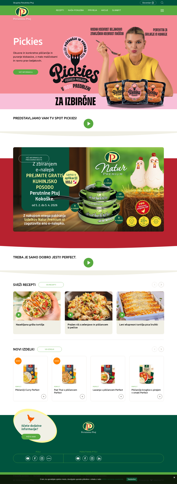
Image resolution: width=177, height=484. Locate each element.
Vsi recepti (51, 285)
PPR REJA (92, 10)
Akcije (104, 10)
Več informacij (26, 72)
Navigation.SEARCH (162, 2)
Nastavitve (132, 479)
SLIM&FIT (116, 10)
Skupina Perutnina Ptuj (23, 3)
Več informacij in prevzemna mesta (34, 159)
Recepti (60, 10)
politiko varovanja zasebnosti (112, 479)
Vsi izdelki (49, 350)
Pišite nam (31, 437)
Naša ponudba (76, 10)
